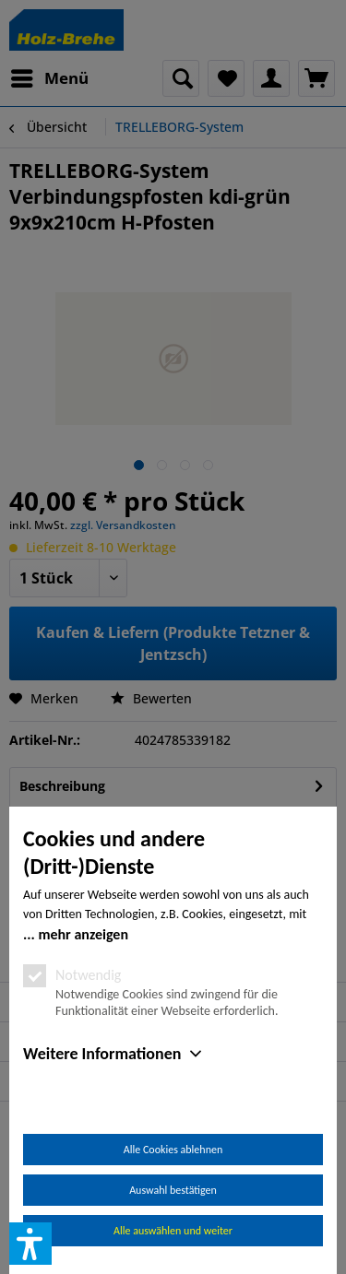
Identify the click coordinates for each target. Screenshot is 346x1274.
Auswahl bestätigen (173, 1190)
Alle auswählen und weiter (173, 1230)
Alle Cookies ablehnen (173, 1149)
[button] (30, 1243)
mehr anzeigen (83, 934)
